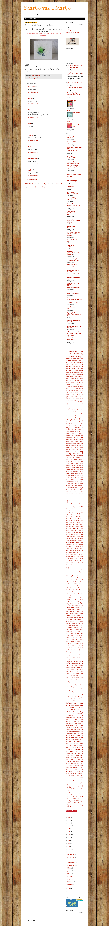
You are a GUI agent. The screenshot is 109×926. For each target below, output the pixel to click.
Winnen (76, 791)
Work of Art (73, 799)
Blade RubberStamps (74, 398)
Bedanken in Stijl (71, 384)
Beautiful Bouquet (70, 382)
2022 (69, 820)
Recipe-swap (80, 653)
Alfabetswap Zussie (76, 360)
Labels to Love (69, 570)
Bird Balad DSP (79, 388)
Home (26, 18)
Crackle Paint (75, 449)
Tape (82, 735)
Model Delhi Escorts (73, 82)
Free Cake (77, 499)
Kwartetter (72, 564)
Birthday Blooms (75, 394)
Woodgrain (68, 799)
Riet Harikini (31, 87)
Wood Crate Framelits (76, 795)
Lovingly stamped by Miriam (74, 326)
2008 (69, 894)
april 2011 (69, 876)
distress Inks (79, 473)
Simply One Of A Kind (72, 240)
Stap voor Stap (70, 713)
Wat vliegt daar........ (77, 102)
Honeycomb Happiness (74, 538)
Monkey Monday (75, 590)
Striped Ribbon (76, 721)
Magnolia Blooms (79, 582)
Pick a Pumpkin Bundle (76, 629)
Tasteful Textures (70, 739)
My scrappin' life (71, 313)
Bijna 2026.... (70, 182)
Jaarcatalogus (73, 554)
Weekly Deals (79, 787)
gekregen (81, 503)
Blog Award (76, 400)
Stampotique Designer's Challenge (74, 712)
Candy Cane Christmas (78, 422)
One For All (69, 602)
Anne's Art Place (71, 100)
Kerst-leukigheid (69, 560)
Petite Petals (75, 625)
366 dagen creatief (72, 354)
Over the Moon (80, 604)
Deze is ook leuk (79, 471)
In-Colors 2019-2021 (73, 550)
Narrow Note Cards (78, 594)
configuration (74, 443)
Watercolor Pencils (78, 777)
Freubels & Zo (71, 226)
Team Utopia (80, 741)
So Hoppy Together (78, 685)
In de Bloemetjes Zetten (74, 541)
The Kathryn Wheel (72, 173)
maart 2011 (70, 879)
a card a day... (75, 356)
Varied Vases (78, 769)
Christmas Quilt (77, 435)
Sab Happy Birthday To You (73, 659)
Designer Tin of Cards (70, 471)
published (79, 647)
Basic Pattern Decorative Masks (74, 380)
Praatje (74, 647)
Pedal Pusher (72, 619)
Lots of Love (71, 578)
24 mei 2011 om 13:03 (33, 152)
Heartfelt (77, 527)
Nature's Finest (69, 596)
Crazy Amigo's (69, 455)
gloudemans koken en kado (74, 511)
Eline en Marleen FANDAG (73, 194)
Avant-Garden (77, 372)
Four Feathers (73, 497)
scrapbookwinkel (79, 667)
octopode (81, 600)
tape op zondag (70, 737)
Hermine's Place (71, 246)
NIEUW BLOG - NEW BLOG (73, 260)
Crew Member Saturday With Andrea (74, 315)
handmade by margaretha (73, 278)
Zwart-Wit (68, 807)
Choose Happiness (79, 433)
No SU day (68, 600)
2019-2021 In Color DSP (71, 349)
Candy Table (68, 424)
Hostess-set (72, 540)
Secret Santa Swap (70, 673)
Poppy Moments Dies (77, 645)
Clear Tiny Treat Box (75, 437)
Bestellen (75, 386)
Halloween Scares (70, 517)
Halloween (81, 515)
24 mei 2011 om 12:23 (33, 141)
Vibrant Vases (80, 771)
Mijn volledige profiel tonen (72, 33)
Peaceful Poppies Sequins (72, 617)
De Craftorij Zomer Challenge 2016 (77, 124)
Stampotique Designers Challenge (73, 271)
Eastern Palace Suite (75, 477)
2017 (69, 835)
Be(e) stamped (71, 340)
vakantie (81, 767)
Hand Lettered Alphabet (72, 519)
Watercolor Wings (79, 779)
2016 (69, 837)
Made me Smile (70, 582)
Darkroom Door (74, 465)
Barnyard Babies (79, 378)
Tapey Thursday (79, 737)
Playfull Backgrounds (75, 641)
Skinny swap (69, 681)
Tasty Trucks (68, 741)
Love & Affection (77, 578)
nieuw (74, 598)
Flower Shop (69, 491)
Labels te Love (79, 568)
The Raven (71, 747)
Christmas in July (69, 435)
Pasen (78, 611)
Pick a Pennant (76, 627)
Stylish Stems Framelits (76, 723)
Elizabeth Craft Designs (76, 479)
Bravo (82, 412)
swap (82, 729)
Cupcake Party (69, 459)
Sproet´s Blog (70, 307)
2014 (69, 843)
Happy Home (80, 521)
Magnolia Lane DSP (70, 584)
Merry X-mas (70, 266)
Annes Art (31, 135)
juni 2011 (69, 871)
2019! (68, 308)
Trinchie (67, 755)
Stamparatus (68, 701)
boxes (79, 412)
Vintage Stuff (69, 773)
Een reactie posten (32, 180)
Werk (67, 789)
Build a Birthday (74, 416)
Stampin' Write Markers (74, 709)
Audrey (30, 98)
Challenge (72, 431)
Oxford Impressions (79, 605)
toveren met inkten (72, 158)
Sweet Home (72, 731)
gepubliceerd (68, 505)
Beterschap (70, 322)
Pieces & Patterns (72, 637)
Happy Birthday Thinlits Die (72, 521)
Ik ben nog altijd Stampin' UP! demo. (73, 221)
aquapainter (69, 366)
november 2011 (71, 857)
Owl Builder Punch (70, 606)
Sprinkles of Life (73, 697)
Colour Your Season (74, 439)
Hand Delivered (79, 517)
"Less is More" (71, 211)
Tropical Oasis (76, 757)
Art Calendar (76, 366)
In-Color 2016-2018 (71, 546)
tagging (78, 735)
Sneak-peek (80, 683)
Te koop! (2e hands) (32, 18)
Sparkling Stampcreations (73, 320)
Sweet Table (77, 731)
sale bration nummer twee (75, 66)
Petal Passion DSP (73, 623)
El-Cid (68, 298)
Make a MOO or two (70, 586)
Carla (29, 147)
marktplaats (78, 586)
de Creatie (72, 467)
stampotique (80, 710)
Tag (66, 735)
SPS (78, 697)
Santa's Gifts (74, 663)
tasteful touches (79, 739)
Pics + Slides (80, 631)
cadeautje (81, 420)
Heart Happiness (79, 525)
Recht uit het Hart (71, 653)
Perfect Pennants (69, 621)
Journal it (68, 556)
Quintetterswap (70, 651)
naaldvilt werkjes (71, 247)
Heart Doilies (72, 525)
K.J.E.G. (77, 556)
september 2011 (71, 863)
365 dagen (79, 351)
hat (68, 143)
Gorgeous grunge (76, 513)
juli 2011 (69, 868)
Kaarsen (81, 556)
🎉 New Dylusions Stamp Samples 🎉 (73, 253)
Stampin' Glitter (74, 705)
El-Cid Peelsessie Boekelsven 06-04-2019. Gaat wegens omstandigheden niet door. (74, 301)
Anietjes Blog (70, 111)
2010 (69, 888)
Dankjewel (69, 328)
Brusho (78, 414)
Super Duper (77, 729)
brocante (74, 414)
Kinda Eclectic (79, 560)
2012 (69, 849)
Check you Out (79, 432)
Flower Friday (79, 489)
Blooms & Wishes (78, 402)
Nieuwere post (29, 184)
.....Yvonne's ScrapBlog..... (73, 259)
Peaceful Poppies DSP (77, 615)
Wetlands (70, 789)
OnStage (67, 604)
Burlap (73, 418)
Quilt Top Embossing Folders (77, 649)
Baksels (78, 374)
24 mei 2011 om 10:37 (33, 117)
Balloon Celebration (78, 376)
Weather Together (78, 783)
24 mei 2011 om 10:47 (33, 129)
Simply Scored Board (71, 679)
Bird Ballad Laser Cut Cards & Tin (73, 390)
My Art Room (70, 186)
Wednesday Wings (74, 785)
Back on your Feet (72, 374)
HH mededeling (72, 534)
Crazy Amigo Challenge (34, 78)
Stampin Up (71, 703)
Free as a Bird (70, 499)
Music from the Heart (72, 592)
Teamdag (81, 743)
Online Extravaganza (78, 602)
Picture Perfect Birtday (72, 633)
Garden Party (73, 503)
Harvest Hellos (80, 523)
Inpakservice (75, 552)
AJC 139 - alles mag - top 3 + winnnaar (74, 234)
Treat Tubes (80, 753)
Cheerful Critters (70, 433)
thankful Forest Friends (71, 745)
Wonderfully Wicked (79, 793)
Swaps (67, 731)
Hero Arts (78, 532)
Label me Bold (73, 566)
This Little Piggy (79, 747)
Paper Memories (76, 609)
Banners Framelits (70, 378)
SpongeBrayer (74, 695)
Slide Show (68, 683)
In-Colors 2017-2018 (79, 546)
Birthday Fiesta (74, 396)
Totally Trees (74, 753)
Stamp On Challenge (78, 699)
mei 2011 (69, 874)
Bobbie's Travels (70, 404)
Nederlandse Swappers (78, 596)
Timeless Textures (75, 751)
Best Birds (80, 384)
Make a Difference (79, 584)
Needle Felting (69, 598)
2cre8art (79, 349)
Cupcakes (75, 459)
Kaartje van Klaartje (47, 7)
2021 (69, 823)
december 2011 (71, 854)
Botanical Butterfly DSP (72, 410)
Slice (82, 681)
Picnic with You (73, 631)
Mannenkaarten (77, 112)
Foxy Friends (80, 497)
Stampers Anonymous (78, 701)
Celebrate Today (79, 428)
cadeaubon (76, 420)
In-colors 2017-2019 (70, 548)
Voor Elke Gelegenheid (78, 773)
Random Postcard (79, 651)
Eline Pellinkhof (71, 192)
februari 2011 (70, 882)
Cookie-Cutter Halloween (76, 445)
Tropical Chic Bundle (74, 755)
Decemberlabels (79, 467)
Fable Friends (71, 487)
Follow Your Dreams (74, 495)
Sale (77, 661)
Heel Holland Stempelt (76, 530)
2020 (69, 826)
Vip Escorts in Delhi (73, 66)
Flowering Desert (78, 491)
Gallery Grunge (71, 501)
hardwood (74, 523)
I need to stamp (71, 162)
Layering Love (80, 572)
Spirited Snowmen (74, 693)
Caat (68, 122)
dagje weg (77, 461)
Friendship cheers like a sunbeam (73, 95)
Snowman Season (69, 685)
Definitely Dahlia (69, 469)
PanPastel (68, 609)
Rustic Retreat (76, 657)
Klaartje (69, 30)
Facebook (40, 18)
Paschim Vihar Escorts (73, 73)
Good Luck (69, 199)
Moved (68, 341)
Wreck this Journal (79, 803)
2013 (69, 846)
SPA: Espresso (71, 188)
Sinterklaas (80, 679)
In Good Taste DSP (73, 544)
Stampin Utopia (71, 219)
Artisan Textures (69, 372)
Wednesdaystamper (70, 787)
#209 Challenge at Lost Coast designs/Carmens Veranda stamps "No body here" (73, 166)
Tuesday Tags (70, 761)
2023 (69, 817)
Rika (29, 124)
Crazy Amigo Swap (78, 454)
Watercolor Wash (69, 779)
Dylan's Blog (70, 251)
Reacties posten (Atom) (39, 187)
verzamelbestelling (70, 771)
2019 (69, 829)
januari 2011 (70, 885)
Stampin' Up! (73, 708)
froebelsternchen (32, 159)
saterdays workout (73, 665)
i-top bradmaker (78, 540)
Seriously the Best (73, 675)
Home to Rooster (76, 536)
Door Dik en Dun (79, 475)
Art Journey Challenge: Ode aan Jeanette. (74, 334)
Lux (68, 279)
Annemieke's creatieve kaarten (73, 283)
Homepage (44, 184)
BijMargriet (73, 388)
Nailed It (81, 592)
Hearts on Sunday (78, 529)
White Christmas (76, 789)
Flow (80, 487)
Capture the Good (75, 424)
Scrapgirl (69, 292)
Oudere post (59, 184)
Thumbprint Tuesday (73, 749)
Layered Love (73, 572)
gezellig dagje (74, 507)
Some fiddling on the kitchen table (74, 148)
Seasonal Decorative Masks (76, 671)
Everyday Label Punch (71, 485)
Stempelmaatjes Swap (74, 716)
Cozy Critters (74, 447)
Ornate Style (73, 604)
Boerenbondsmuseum (75, 406)
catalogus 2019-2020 (70, 428)
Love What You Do (78, 580)
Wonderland (68, 795)
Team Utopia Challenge (72, 743)
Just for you (70, 137)
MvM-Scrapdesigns (72, 181)
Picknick (67, 631)
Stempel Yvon (70, 204)
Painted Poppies (70, 608)
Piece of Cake (79, 635)
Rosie (29, 170)
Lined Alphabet (72, 576)
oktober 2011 (70, 860)
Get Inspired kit (78, 505)
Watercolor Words (71, 781)
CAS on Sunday (78, 426)
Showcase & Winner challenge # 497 (74, 213)
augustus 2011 (71, 865)
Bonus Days (80, 408)
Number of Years (75, 600)
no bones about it (79, 598)
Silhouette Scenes (78, 677)
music (82, 590)
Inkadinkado (70, 552)
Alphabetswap (80, 363)
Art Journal (68, 370)
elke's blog (70, 156)
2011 (69, 852)
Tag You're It (71, 735)
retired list (68, 657)
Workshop (78, 799)
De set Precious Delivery (73, 293)
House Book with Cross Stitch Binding (73, 151)
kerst (81, 558)
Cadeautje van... (69, 422)
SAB (82, 657)
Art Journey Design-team (73, 232)
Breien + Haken (69, 414)
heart (67, 524)
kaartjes (67, 558)
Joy (68, 241)
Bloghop (81, 400)
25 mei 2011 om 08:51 (33, 175)
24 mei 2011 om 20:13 (33, 164)
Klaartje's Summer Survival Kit (72, 562)
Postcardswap (69, 647)
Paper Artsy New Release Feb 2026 (74, 175)
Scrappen (68, 669)
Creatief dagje (79, 457)
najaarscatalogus (69, 594)
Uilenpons (67, 767)
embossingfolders (69, 481)
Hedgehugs (68, 530)
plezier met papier (72, 142)
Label (67, 566)
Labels (72, 568)
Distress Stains (70, 475)
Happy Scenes (69, 522)
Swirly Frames (80, 733)
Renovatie (69, 228)
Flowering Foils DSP (71, 493)
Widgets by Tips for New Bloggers (75, 87)
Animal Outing (79, 364)
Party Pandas (72, 611)
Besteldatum (69, 386)
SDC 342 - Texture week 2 (74, 273)
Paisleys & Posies (79, 607)
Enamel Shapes (76, 481)
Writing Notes (69, 805)
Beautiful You (79, 382)
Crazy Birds (72, 457)
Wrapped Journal (71, 803)
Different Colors (70, 473)
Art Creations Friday (74, 367)
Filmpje (77, 487)
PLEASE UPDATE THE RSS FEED (73, 206)
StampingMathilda (71, 198)
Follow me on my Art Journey (74, 332)
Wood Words (79, 797)
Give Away (76, 509)
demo (82, 469)
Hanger (81, 519)
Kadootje (77, 558)
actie (69, 360)
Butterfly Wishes (79, 418)
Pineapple (81, 639)
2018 (69, 832)
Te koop (74, 741)
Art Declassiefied (79, 368)
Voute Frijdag (79, 775)
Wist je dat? (71, 793)
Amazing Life (69, 364)
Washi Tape (69, 777)
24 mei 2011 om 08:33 (33, 104)
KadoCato (72, 558)
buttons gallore (69, 420)
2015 (69, 840)
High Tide (78, 534)
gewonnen (68, 507)
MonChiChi (68, 590)
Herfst (73, 532)
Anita (29, 110)
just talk (73, 556)
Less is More (70, 574)
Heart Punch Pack (70, 526)
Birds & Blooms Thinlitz (74, 392)
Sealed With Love (75, 669)
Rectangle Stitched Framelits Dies (74, 655)
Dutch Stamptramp (72, 93)
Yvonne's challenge (78, 805)
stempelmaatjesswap (70, 718)
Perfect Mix (80, 619)
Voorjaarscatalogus (70, 775)
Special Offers (75, 691)
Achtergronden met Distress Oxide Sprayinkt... (73, 287)
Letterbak (77, 574)
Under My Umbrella (74, 767)
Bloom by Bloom (69, 402)
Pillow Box (74, 639)
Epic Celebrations (79, 483)
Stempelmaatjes (80, 713)
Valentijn (67, 769)
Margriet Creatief (71, 265)
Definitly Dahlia (77, 469)
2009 (69, 891)
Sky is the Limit (77, 681)
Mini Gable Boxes (78, 588)
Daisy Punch (74, 463)
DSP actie (68, 477)
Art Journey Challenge (77, 370)
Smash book (74, 683)
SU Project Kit (75, 727)
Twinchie (81, 765)
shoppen (71, 677)
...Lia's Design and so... (73, 136)
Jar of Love (80, 554)
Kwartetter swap (79, 564)
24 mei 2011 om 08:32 (33, 92)
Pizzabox (68, 641)
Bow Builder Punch (74, 412)
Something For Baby (73, 687)
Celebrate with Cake (71, 430)
